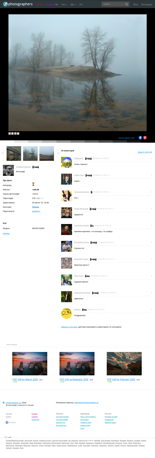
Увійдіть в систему (69, 327)
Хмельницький (132, 445)
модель (35, 440)
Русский (9, 414)
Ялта (21, 448)
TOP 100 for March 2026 (25, 379)
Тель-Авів (86, 445)
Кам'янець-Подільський (51, 443)
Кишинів (82, 443)
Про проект (84, 419)
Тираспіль (103, 445)
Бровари (123, 440)
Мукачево (18, 445)
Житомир (16, 443)
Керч (72, 443)
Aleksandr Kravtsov (82, 293)
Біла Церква (105, 440)
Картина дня (60, 422)
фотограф (28, 440)
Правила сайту (85, 422)
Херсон (123, 445)
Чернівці (16, 448)
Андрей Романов (23, 167)
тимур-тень (79, 175)
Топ (64, 4)
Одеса (41, 445)
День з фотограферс (88, 417)
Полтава (47, 445)
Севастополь (61, 445)
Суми (80, 445)
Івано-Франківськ (35, 443)
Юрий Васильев (81, 209)
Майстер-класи (110, 422)
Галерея (52, 4)
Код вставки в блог (127, 138)
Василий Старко (81, 259)
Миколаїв (26, 445)
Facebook (11, 422)
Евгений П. (79, 158)
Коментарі (35, 419)
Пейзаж (35, 207)
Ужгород (111, 445)
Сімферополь (72, 445)
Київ (76, 443)
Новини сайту (85, 425)
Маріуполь (137, 443)
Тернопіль (94, 445)
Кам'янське (65, 443)
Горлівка (137, 440)
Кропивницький (109, 443)
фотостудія (83, 440)
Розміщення (109, 419)
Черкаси (141, 445)
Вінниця (130, 440)
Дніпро (143, 440)
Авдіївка (97, 440)
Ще (73, 4)
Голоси (6, 234)
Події (82, 428)
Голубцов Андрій (81, 225)
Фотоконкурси (61, 425)
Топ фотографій (62, 419)
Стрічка (39, 4)
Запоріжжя (25, 443)
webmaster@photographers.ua (86, 403)
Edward (77, 309)
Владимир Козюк (81, 242)
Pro (81, 4)
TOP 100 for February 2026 (121, 379)
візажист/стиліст (45, 440)
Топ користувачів (62, 417)
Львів (130, 443)
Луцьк (125, 443)
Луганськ (118, 443)
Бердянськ (115, 440)
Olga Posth (79, 276)
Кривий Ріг (98, 443)
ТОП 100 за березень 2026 (73, 379)
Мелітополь (10, 445)
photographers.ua (13, 403)
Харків (117, 445)
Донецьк (9, 443)
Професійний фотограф (15, 440)
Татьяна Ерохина (81, 192)
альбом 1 (36, 211)
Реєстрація (146, 4)
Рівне (54, 445)
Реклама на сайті (111, 417)
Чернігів (9, 448)
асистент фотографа (60, 440)
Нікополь (34, 445)
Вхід (135, 4)
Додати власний (145, 152)
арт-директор (73, 440)
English (8, 417)
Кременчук (90, 443)
